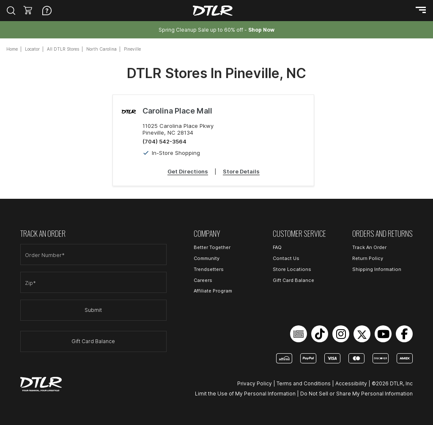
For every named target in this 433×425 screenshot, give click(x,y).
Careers (203, 280)
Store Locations (292, 269)
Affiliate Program (213, 291)
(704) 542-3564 (164, 141)
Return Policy (367, 258)
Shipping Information (376, 269)
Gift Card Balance (93, 341)
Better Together (212, 247)
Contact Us (286, 258)
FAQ (277, 247)
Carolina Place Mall (177, 110)
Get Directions (187, 171)
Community (206, 258)
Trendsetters (209, 269)
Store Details (241, 171)
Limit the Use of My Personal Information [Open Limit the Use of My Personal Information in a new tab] (245, 393)
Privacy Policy (254, 383)
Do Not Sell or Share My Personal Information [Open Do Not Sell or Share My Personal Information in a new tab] (356, 393)
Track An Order (369, 247)
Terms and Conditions (304, 383)
